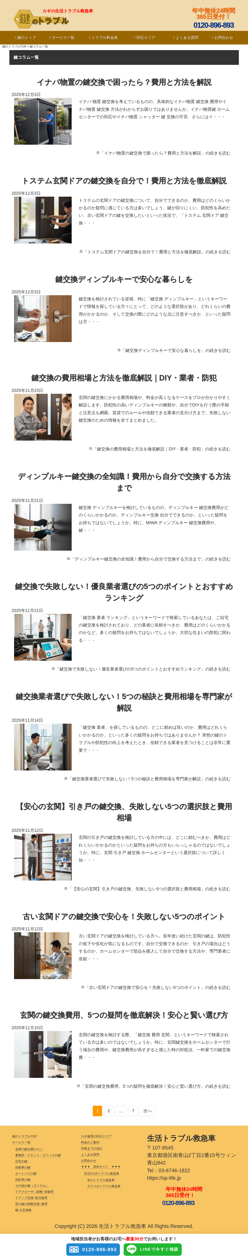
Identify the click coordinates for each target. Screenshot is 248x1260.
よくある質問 (186, 38)
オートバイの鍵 (26, 1173)
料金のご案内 (90, 1142)
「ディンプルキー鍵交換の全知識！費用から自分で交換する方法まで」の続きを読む (150, 559)
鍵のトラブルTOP (14, 46)
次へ (147, 1111)
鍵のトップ (25, 38)
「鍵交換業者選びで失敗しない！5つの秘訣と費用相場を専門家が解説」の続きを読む (149, 779)
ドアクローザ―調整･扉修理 (34, 1192)
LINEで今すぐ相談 (157, 1250)
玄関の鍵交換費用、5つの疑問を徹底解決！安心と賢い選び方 (124, 1015)
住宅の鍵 (21, 1161)
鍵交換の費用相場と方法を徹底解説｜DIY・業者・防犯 (124, 378)
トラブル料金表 (103, 38)
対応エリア (144, 38)
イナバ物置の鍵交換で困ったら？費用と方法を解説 (124, 82)
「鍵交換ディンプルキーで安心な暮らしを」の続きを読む (176, 350)
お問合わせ (222, 38)
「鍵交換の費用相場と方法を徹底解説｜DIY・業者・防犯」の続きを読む (161, 449)
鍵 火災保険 (23, 1210)
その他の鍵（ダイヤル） (32, 1185)
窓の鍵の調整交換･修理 (31, 1204)
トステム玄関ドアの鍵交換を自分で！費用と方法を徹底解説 (124, 181)
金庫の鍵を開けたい (29, 1149)
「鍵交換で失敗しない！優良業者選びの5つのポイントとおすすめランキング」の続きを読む (142, 669)
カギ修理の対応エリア (96, 1136)
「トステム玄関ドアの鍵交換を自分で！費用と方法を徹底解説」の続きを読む (157, 252)
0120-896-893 (88, 1250)
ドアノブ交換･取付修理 (31, 1198)
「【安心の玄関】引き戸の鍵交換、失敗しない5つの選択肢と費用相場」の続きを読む (149, 889)
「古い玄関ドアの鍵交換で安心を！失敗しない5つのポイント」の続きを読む (157, 987)
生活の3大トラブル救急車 (101, 1173)
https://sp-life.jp (164, 1178)
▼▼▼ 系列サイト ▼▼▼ (100, 1166)
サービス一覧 (61, 38)
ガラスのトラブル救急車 (104, 1186)
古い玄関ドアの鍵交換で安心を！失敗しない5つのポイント (124, 916)
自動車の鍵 (22, 1167)
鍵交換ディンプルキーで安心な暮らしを (124, 279)
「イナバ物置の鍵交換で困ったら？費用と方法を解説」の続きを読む (165, 153)
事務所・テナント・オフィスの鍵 (38, 1155)
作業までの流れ (91, 1148)
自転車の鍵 (22, 1179)
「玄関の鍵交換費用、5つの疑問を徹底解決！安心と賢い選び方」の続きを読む (155, 1086)
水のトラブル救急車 (101, 1180)
